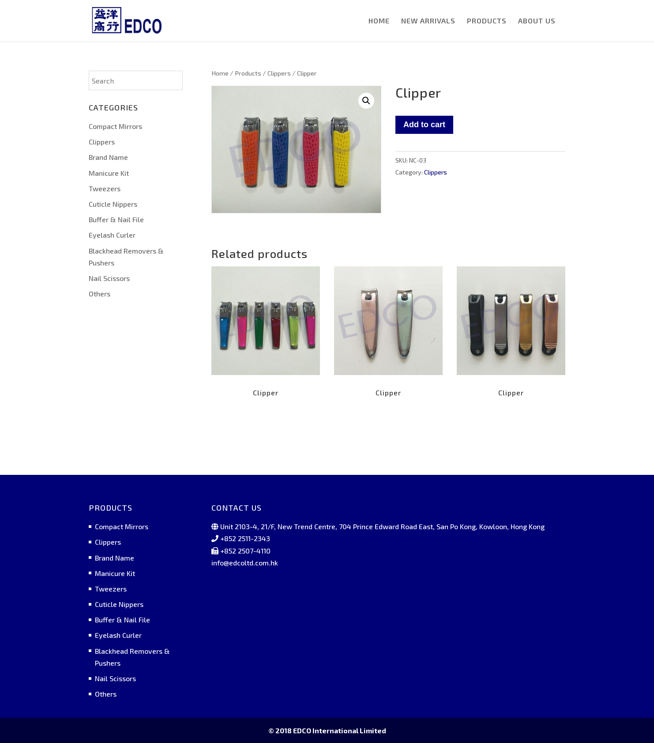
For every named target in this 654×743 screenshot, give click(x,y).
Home (220, 73)
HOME (379, 21)
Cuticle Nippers (113, 204)
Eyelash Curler (112, 235)
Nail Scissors (109, 278)
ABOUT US (537, 21)
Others (99, 293)
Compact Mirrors (115, 126)
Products (248, 73)
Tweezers (104, 188)
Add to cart (424, 124)
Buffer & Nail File (116, 219)
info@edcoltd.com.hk (244, 562)
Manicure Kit (109, 173)
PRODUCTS (487, 21)
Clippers (279, 73)
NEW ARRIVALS (428, 21)
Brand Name (108, 157)
